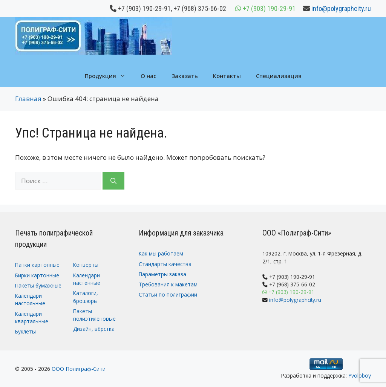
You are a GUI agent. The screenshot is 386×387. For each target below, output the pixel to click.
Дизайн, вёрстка (94, 328)
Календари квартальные (31, 317)
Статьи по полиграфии (168, 294)
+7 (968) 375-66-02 (199, 8)
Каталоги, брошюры (85, 296)
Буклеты (25, 331)
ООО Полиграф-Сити (79, 368)
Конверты (85, 264)
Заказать (185, 76)
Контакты (227, 76)
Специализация (279, 76)
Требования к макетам (168, 284)
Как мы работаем (161, 253)
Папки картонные (37, 264)
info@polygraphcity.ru (341, 8)
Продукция (109, 75)
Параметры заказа (162, 274)
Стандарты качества (165, 264)
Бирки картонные (37, 275)
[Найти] (113, 181)
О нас (148, 76)
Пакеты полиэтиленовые (94, 314)
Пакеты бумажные (38, 285)
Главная (28, 98)
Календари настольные (30, 299)
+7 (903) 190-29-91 (144, 8)
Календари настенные (86, 279)
